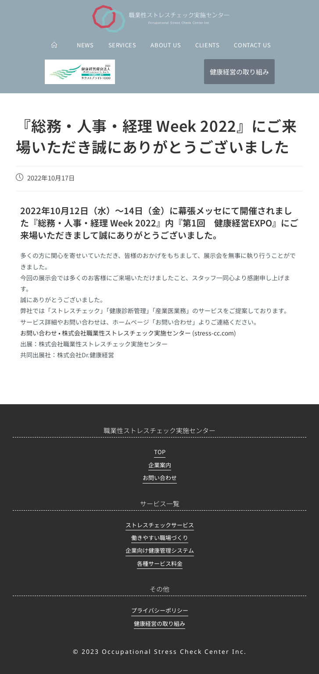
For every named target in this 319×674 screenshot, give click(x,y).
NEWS (85, 45)
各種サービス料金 (160, 563)
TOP (159, 452)
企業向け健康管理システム (159, 550)
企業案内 (159, 465)
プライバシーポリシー (159, 610)
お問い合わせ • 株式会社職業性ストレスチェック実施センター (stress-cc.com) (128, 332)
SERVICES (122, 45)
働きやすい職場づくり (159, 537)
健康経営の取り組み (159, 623)
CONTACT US (252, 45)
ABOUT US (166, 45)
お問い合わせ (160, 477)
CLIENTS (207, 45)
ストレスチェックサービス (159, 525)
